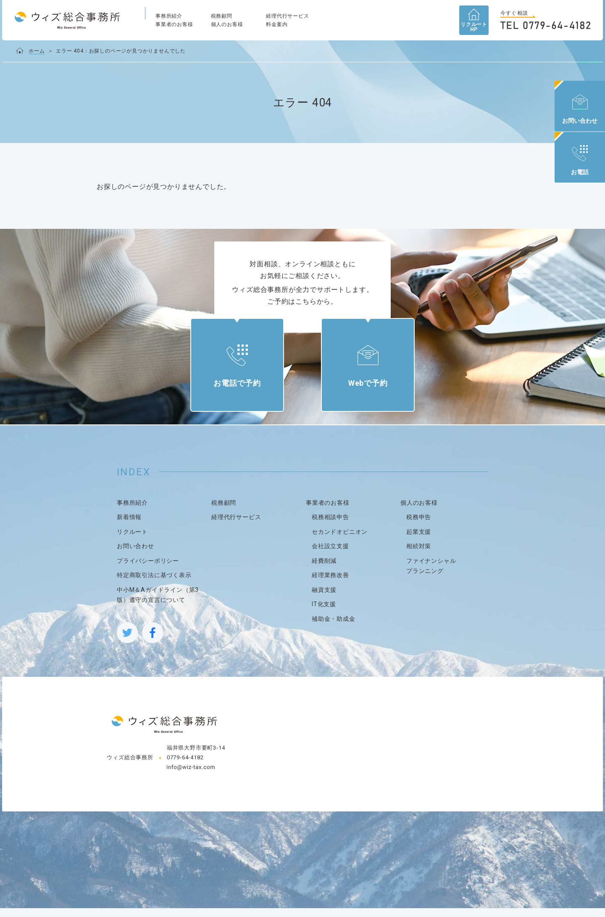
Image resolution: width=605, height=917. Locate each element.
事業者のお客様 (174, 24)
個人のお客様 (227, 24)
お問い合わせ (135, 555)
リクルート (132, 540)
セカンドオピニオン (340, 540)
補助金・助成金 (333, 627)
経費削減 (324, 569)
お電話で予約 (241, 388)
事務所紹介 (168, 16)
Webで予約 (363, 388)
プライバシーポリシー (148, 569)
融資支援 (324, 598)
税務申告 (418, 526)
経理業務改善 (330, 584)
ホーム (37, 51)
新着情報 (129, 526)
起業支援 (418, 540)
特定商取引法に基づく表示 (154, 584)
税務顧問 (221, 16)
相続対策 (418, 555)
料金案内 (276, 24)
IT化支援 (324, 613)
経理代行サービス (287, 16)
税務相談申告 (330, 526)
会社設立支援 (330, 555)
